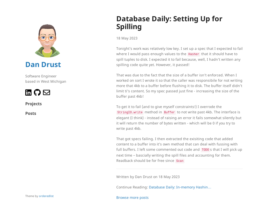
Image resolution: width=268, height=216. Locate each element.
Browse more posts (132, 195)
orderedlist (46, 196)
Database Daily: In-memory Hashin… (180, 185)
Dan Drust (43, 64)
